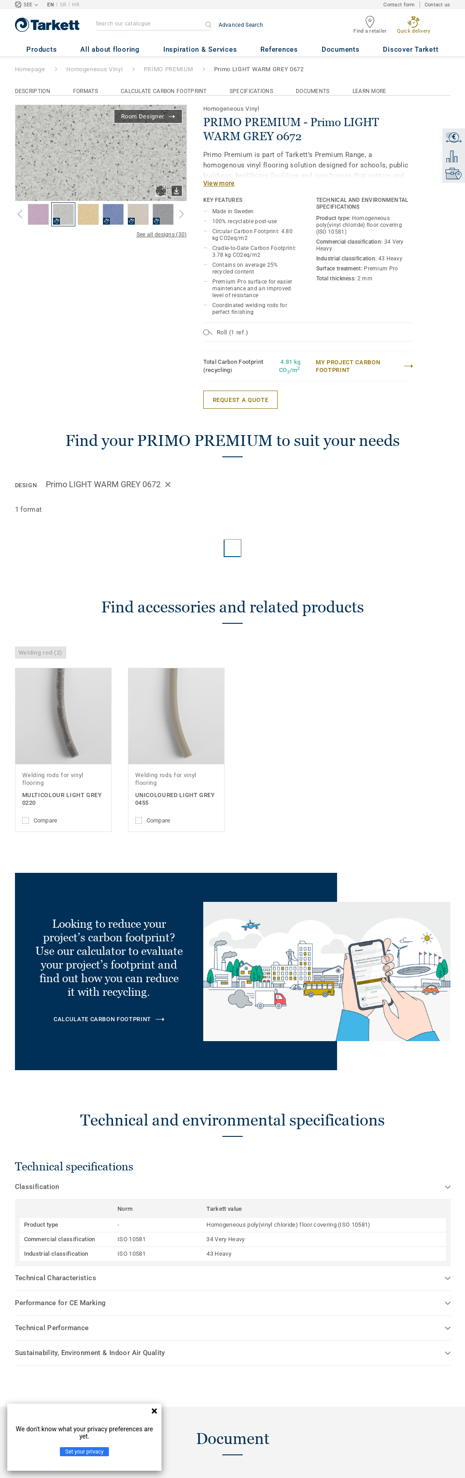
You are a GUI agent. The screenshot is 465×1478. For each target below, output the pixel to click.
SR (63, 5)
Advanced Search (241, 25)
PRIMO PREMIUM (168, 69)
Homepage (30, 69)
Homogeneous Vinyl (94, 69)
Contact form (399, 5)
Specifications (251, 91)
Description (32, 91)
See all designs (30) (162, 234)
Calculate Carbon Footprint (164, 91)
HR (75, 5)
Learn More (369, 91)
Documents (313, 91)
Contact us (437, 5)
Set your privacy (84, 1452)
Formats (85, 91)
